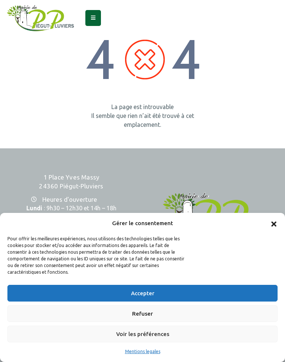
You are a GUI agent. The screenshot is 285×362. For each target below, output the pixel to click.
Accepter (142, 293)
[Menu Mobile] (93, 18)
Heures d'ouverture (69, 199)
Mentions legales (142, 351)
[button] (274, 223)
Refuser (142, 313)
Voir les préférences (142, 334)
